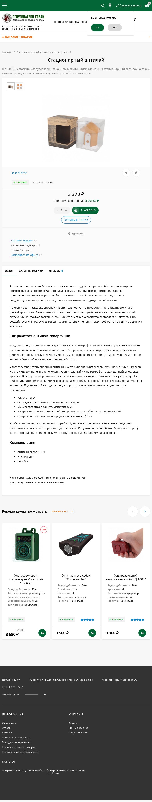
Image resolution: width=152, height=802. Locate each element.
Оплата (6, 727)
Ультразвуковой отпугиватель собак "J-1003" (126, 577)
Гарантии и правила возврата (19, 747)
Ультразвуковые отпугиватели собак (23, 770)
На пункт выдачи (22, 240)
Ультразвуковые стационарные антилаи (37, 482)
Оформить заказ (78, 732)
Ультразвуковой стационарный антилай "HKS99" (26, 579)
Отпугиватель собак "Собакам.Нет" (76, 577)
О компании (9, 723)
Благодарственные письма (17, 742)
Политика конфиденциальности (20, 752)
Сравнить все (63, 511)
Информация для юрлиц (16, 737)
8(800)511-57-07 (11, 679)
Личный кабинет (78, 727)
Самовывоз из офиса (24, 255)
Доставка (7, 732)
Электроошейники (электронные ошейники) (42, 51)
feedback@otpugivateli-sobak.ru (75, 22)
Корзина (73, 723)
